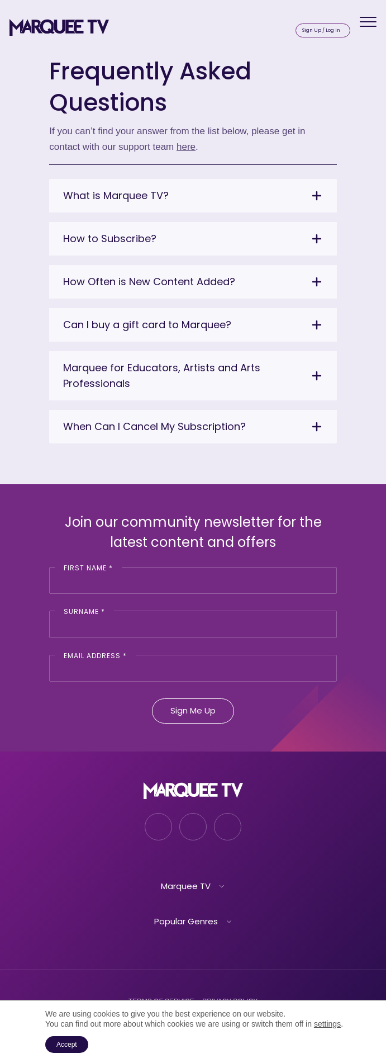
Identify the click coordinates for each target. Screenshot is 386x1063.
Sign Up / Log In (321, 30)
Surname (84, 611)
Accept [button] (66, 1044)
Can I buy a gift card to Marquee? (147, 325)
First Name (88, 568)
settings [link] (327, 1023)
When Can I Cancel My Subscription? (154, 426)
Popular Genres (186, 921)
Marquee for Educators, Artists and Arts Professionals (161, 375)
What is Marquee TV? (116, 195)
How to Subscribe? (109, 238)
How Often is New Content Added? (149, 282)
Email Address (95, 655)
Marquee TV (186, 886)
